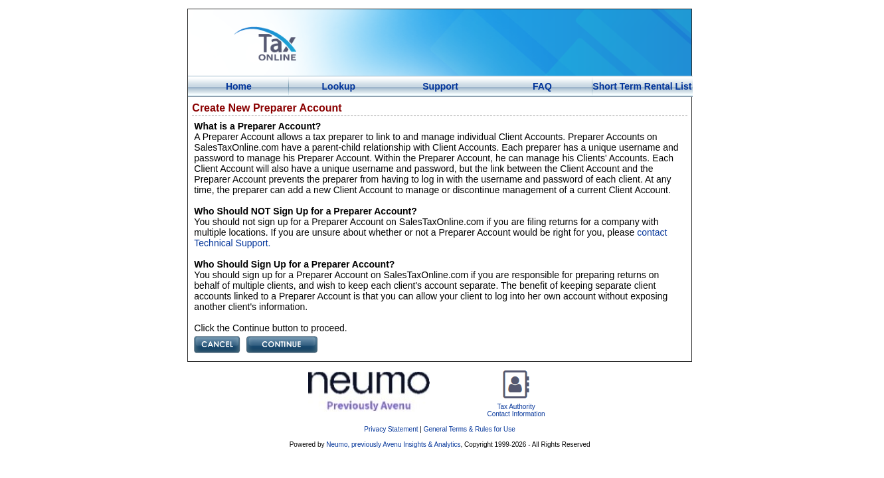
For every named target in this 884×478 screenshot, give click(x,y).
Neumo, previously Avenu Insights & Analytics (393, 444)
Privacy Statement (391, 429)
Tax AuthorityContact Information (516, 407)
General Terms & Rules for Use (469, 429)
